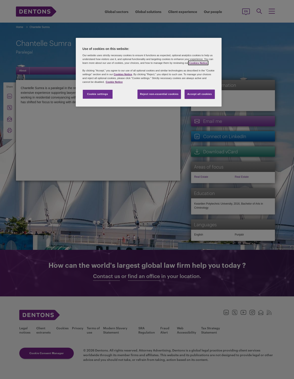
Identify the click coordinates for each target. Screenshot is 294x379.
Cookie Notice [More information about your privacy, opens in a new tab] (114, 82)
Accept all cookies (199, 94)
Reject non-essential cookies (159, 94)
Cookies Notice (198, 63)
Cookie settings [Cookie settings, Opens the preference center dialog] (97, 94)
